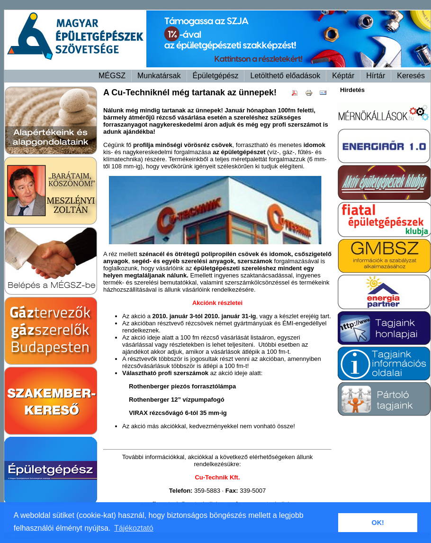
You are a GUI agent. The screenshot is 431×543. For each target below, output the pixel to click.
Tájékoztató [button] (133, 528)
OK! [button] (377, 522)
